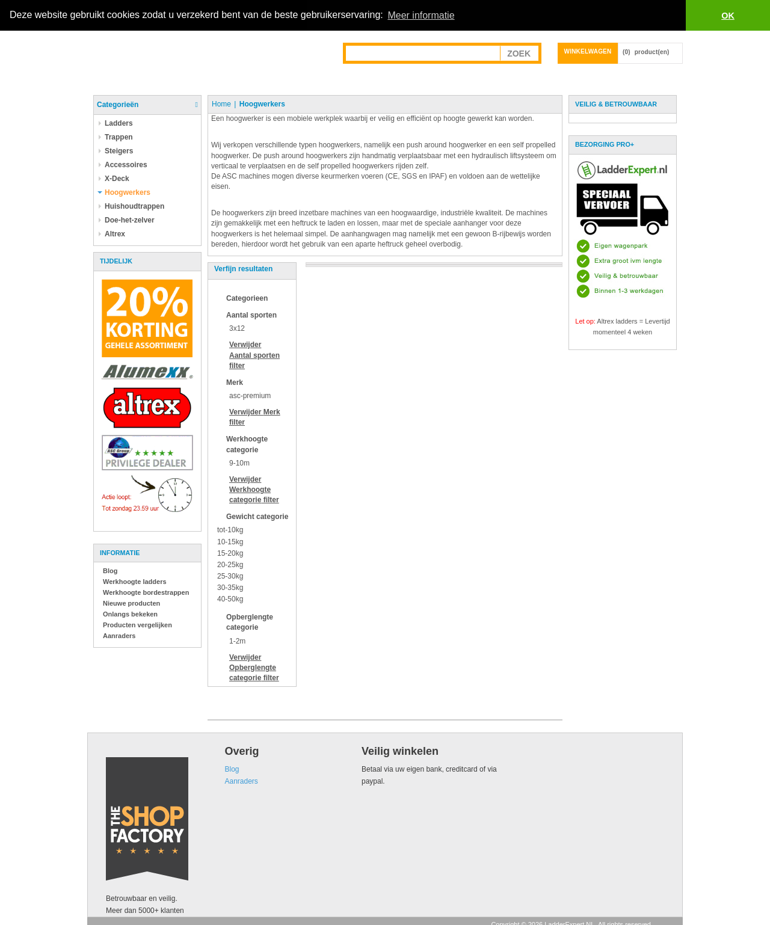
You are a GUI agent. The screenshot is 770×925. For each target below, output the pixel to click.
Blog (110, 570)
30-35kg (230, 587)
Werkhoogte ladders (135, 581)
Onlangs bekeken (130, 614)
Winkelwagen (588, 51)
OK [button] (728, 15)
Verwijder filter (254, 354)
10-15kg (230, 541)
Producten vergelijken (137, 624)
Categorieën (117, 104)
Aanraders (119, 635)
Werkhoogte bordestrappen (146, 592)
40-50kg (230, 599)
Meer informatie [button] (420, 15)
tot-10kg (230, 530)
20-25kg (230, 565)
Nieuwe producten (131, 603)
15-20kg (230, 553)
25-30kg (230, 576)
